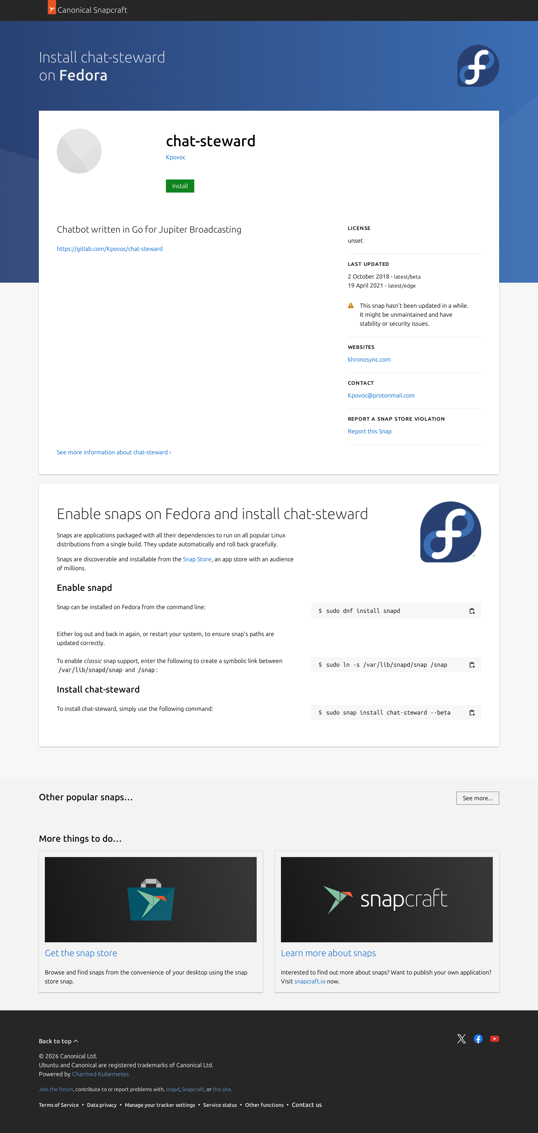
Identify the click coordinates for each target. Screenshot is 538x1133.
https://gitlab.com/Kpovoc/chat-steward (110, 248)
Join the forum (56, 1089)
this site (222, 1089)
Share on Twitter (461, 1038)
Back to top (59, 1041)
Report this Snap (370, 431)
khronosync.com (369, 359)
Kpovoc (175, 157)
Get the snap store (81, 953)
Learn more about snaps (328, 953)
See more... (478, 798)
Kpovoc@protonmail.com (381, 395)
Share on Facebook (478, 1038)
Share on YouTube (494, 1038)
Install (180, 185)
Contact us (307, 1104)
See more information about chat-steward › (114, 452)
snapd (173, 1089)
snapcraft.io (309, 981)
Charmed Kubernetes (100, 1074)
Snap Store (197, 559)
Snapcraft (193, 1089)
